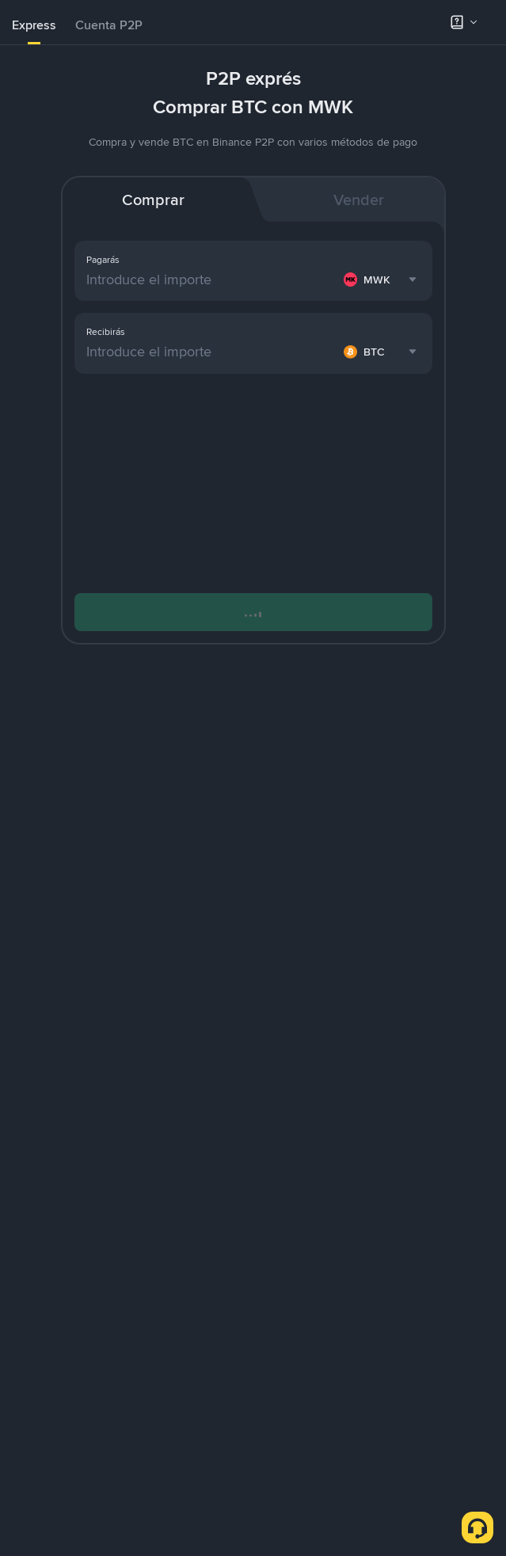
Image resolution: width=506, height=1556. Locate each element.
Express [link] (34, 25)
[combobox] (382, 279)
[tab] (34, 25)
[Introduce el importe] (211, 279)
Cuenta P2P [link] (109, 25)
